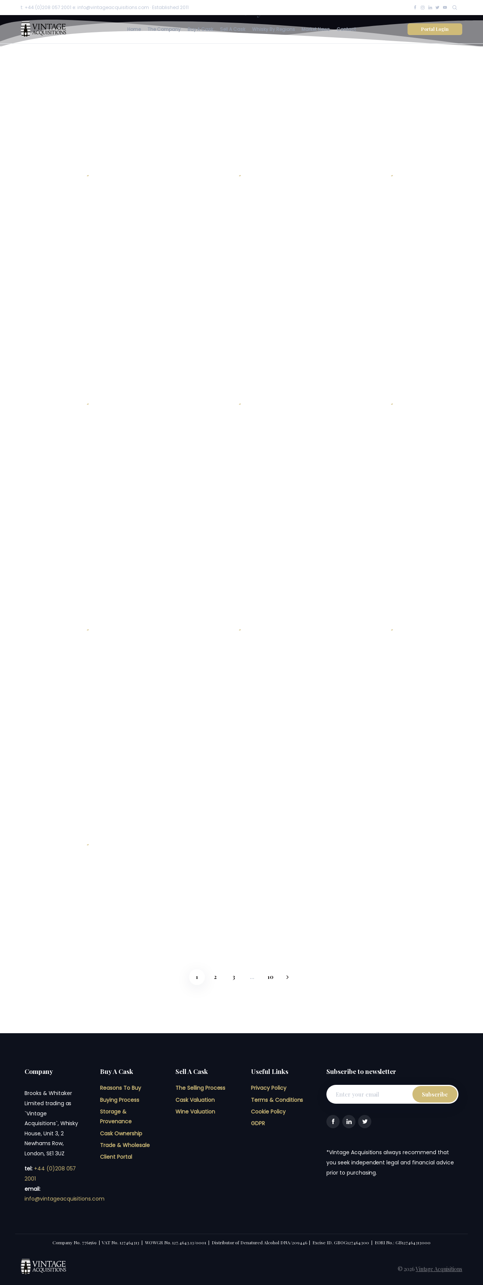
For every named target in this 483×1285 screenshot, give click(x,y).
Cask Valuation (195, 1100)
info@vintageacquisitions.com (65, 1198)
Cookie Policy (268, 1111)
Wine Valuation (195, 1111)
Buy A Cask (201, 29)
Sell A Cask (232, 29)
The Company (164, 29)
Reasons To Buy (120, 1088)
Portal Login (435, 29)
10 (271, 976)
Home (134, 29)
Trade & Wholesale (125, 1145)
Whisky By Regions (273, 29)
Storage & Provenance (116, 1117)
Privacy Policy (268, 1088)
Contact (346, 29)
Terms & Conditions (277, 1100)
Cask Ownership (121, 1133)
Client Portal (116, 1157)
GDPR (258, 1123)
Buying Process (119, 1100)
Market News (315, 29)
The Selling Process (200, 1088)
